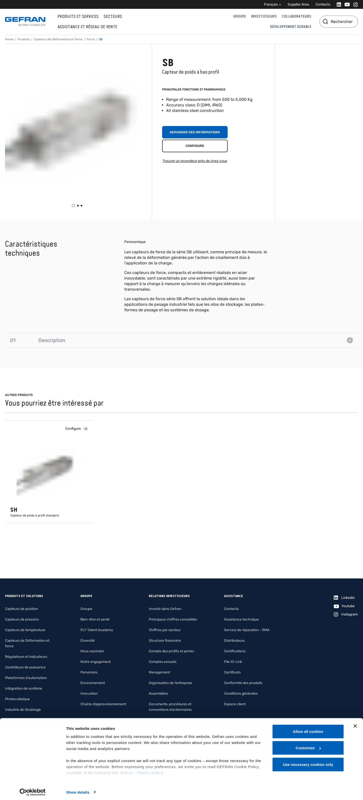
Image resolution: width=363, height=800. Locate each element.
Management (159, 672)
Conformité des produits (243, 683)
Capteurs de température (25, 630)
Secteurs (113, 16)
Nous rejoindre (92, 651)
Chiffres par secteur (165, 630)
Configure (195, 146)
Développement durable (290, 26)
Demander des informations (195, 132)
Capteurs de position (21, 609)
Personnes (89, 672)
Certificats (232, 672)
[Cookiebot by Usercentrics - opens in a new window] (33, 790)
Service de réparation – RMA (246, 630)
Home (9, 39)
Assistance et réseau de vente (87, 26)
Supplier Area (298, 4)
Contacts (323, 4)
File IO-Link (233, 662)
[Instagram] (354, 4)
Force (90, 39)
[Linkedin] (337, 4)
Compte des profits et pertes (171, 651)
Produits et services (78, 16)
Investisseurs (264, 16)
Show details (77, 790)
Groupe (239, 16)
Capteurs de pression (22, 619)
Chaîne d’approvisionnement (103, 704)
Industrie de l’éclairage (23, 709)
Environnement (92, 683)
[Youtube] (345, 4)
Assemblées (158, 693)
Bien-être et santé (95, 619)
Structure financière (165, 640)
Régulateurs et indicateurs (26, 657)
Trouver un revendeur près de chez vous (195, 161)
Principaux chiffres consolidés (173, 619)
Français (271, 4)
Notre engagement (95, 662)
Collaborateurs (296, 16)
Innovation (89, 693)
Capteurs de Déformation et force (58, 39)
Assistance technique (241, 619)
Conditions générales (241, 693)
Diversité (87, 640)
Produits (24, 39)
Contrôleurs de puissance (25, 667)
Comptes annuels (162, 662)
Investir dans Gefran (165, 609)
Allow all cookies (308, 729)
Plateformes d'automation (26, 678)
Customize (308, 746)
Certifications (235, 651)
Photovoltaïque (17, 699)
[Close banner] (355, 724)
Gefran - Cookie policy (141, 770)
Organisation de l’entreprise (170, 683)
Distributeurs (234, 640)
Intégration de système (23, 688)
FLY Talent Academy (96, 630)
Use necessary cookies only (308, 762)
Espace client (235, 704)
